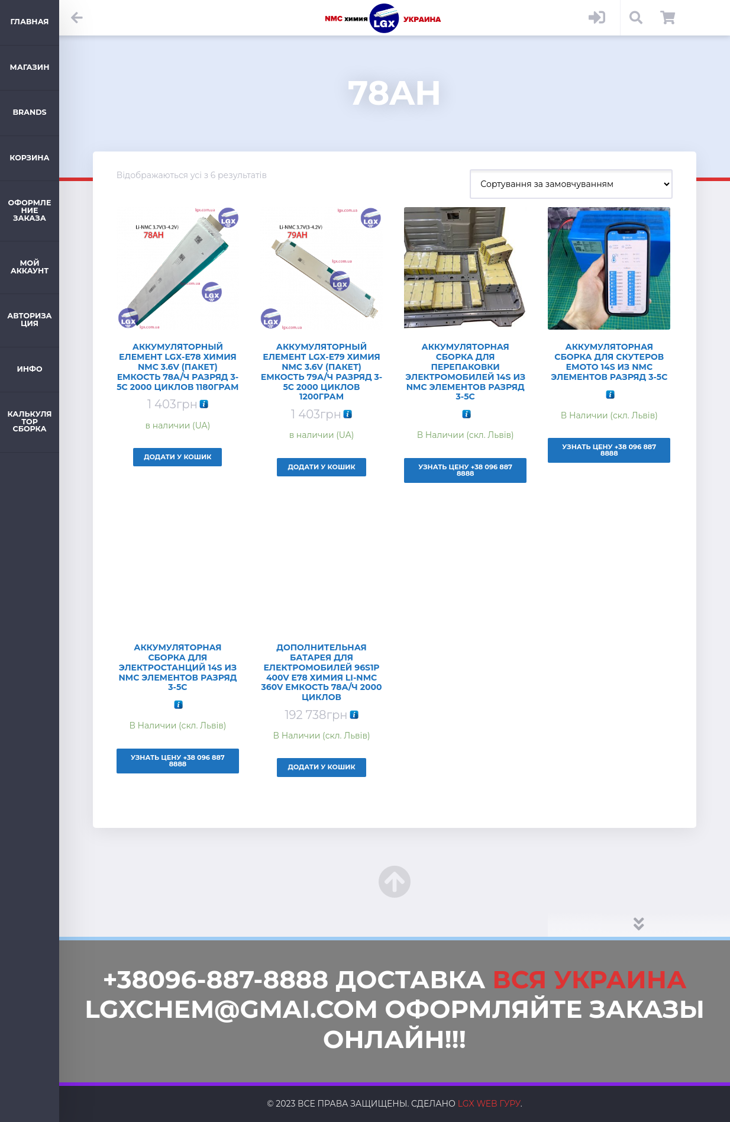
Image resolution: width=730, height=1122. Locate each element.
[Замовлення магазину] (571, 184)
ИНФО (29, 369)
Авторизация (29, 319)
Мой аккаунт (30, 267)
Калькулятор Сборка (29, 421)
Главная (29, 21)
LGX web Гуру (489, 1103)
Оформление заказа (29, 210)
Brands (29, 112)
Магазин (30, 67)
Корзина (29, 157)
